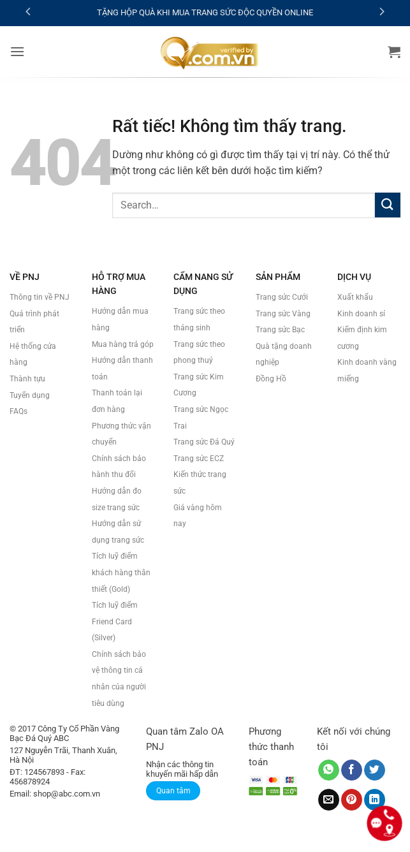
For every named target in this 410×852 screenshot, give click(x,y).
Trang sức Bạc (280, 329)
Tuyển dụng (30, 395)
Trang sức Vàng (283, 313)
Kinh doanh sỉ (361, 313)
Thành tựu (27, 378)
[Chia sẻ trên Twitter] (374, 770)
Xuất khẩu (355, 297)
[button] (17, 51)
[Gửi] (387, 205)
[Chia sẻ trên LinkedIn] (374, 800)
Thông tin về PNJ (40, 297)
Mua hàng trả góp (123, 344)
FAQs (18, 411)
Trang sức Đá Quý (204, 441)
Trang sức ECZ (198, 458)
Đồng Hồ (271, 378)
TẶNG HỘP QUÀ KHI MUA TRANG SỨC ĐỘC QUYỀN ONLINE (205, 12)
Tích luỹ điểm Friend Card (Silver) (115, 621)
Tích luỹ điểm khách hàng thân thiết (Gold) (121, 572)
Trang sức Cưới (282, 297)
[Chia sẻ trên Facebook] (351, 770)
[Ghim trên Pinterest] (351, 800)
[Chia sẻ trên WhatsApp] (328, 770)
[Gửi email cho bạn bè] (328, 800)
